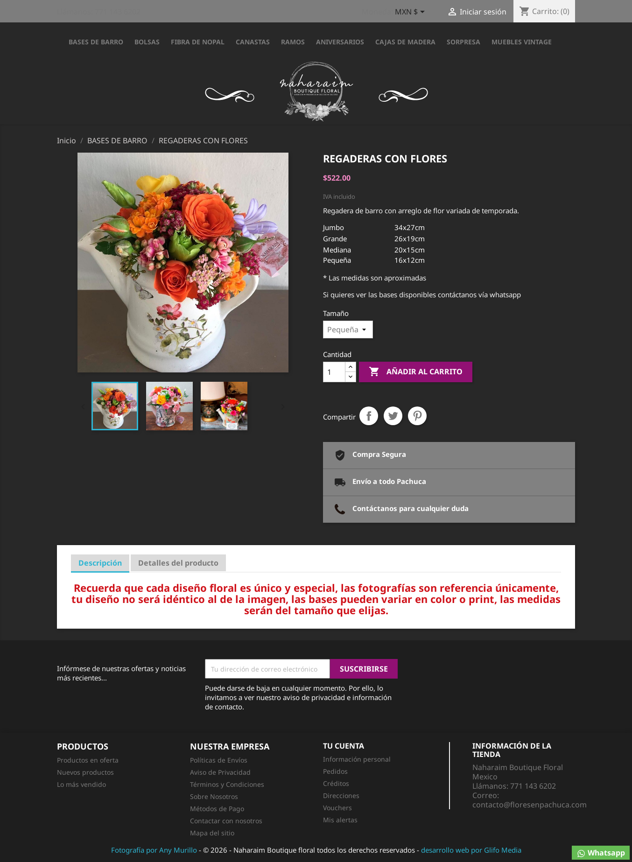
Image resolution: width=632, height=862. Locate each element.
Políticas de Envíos (218, 760)
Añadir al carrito (416, 372)
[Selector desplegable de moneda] (411, 12)
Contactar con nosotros (226, 820)
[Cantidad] (334, 372)
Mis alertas (340, 819)
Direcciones (341, 795)
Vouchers (337, 807)
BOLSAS (147, 41)
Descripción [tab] (100, 563)
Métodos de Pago (217, 808)
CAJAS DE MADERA (405, 41)
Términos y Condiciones (227, 784)
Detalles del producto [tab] (178, 563)
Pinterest (417, 415)
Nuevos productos (85, 772)
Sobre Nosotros (214, 796)
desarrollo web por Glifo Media (471, 850)
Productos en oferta (88, 760)
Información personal (357, 759)
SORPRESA (463, 41)
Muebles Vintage (522, 41)
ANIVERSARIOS (340, 41)
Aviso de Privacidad (220, 772)
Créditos (336, 783)
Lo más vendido (81, 784)
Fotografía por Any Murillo (154, 850)
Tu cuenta (343, 746)
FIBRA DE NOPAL (198, 41)
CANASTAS (253, 41)
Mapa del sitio (212, 832)
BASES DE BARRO (96, 41)
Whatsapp (600, 853)
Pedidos (335, 771)
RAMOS (293, 41)
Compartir (368, 415)
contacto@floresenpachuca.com (529, 804)
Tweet (393, 415)
